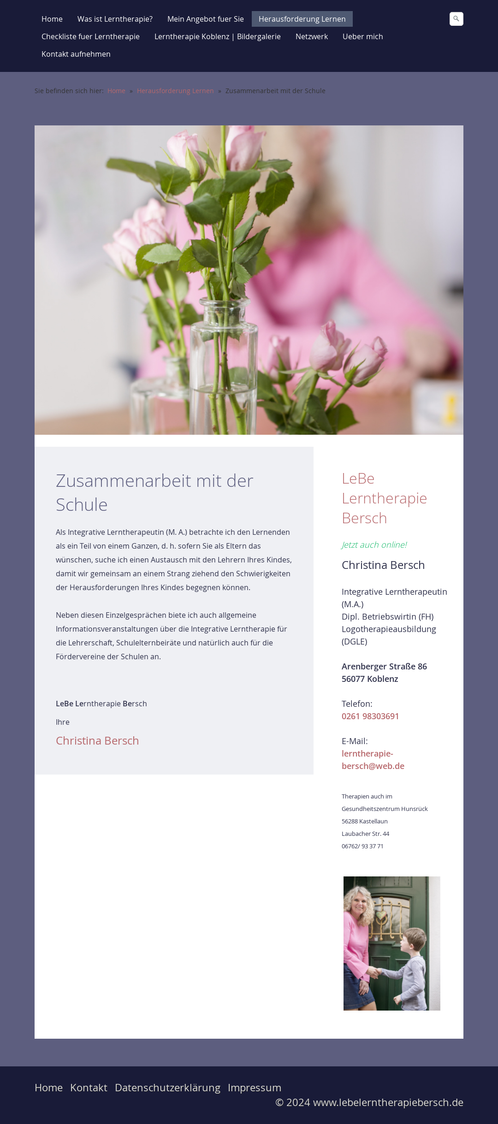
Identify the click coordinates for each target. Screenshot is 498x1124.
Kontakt (88, 1087)
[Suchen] (456, 18)
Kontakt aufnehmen (76, 54)
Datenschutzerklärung (167, 1087)
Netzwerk (312, 36)
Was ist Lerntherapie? (115, 19)
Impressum (254, 1087)
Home (52, 19)
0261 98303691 (370, 716)
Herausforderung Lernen (302, 19)
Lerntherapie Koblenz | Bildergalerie (217, 36)
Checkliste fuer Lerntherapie (91, 36)
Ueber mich (363, 36)
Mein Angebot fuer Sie (205, 19)
